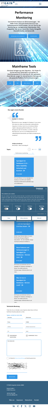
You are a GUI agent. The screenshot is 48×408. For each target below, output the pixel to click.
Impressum (20, 400)
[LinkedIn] (13, 406)
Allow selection (24, 218)
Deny (9, 218)
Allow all (39, 218)
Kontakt (36, 400)
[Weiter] (40, 149)
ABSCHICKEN (12, 376)
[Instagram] (29, 406)
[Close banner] (45, 188)
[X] (25, 406)
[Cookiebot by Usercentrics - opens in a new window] (37, 189)
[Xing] (17, 406)
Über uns (11, 400)
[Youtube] (34, 406)
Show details (41, 213)
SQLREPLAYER (33, 36)
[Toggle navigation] (40, 4)
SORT (37, 83)
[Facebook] (21, 406)
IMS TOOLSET (27, 83)
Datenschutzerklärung (20, 358)
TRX (18, 83)
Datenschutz (28, 400)
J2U (10, 83)
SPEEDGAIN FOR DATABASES (18, 36)
